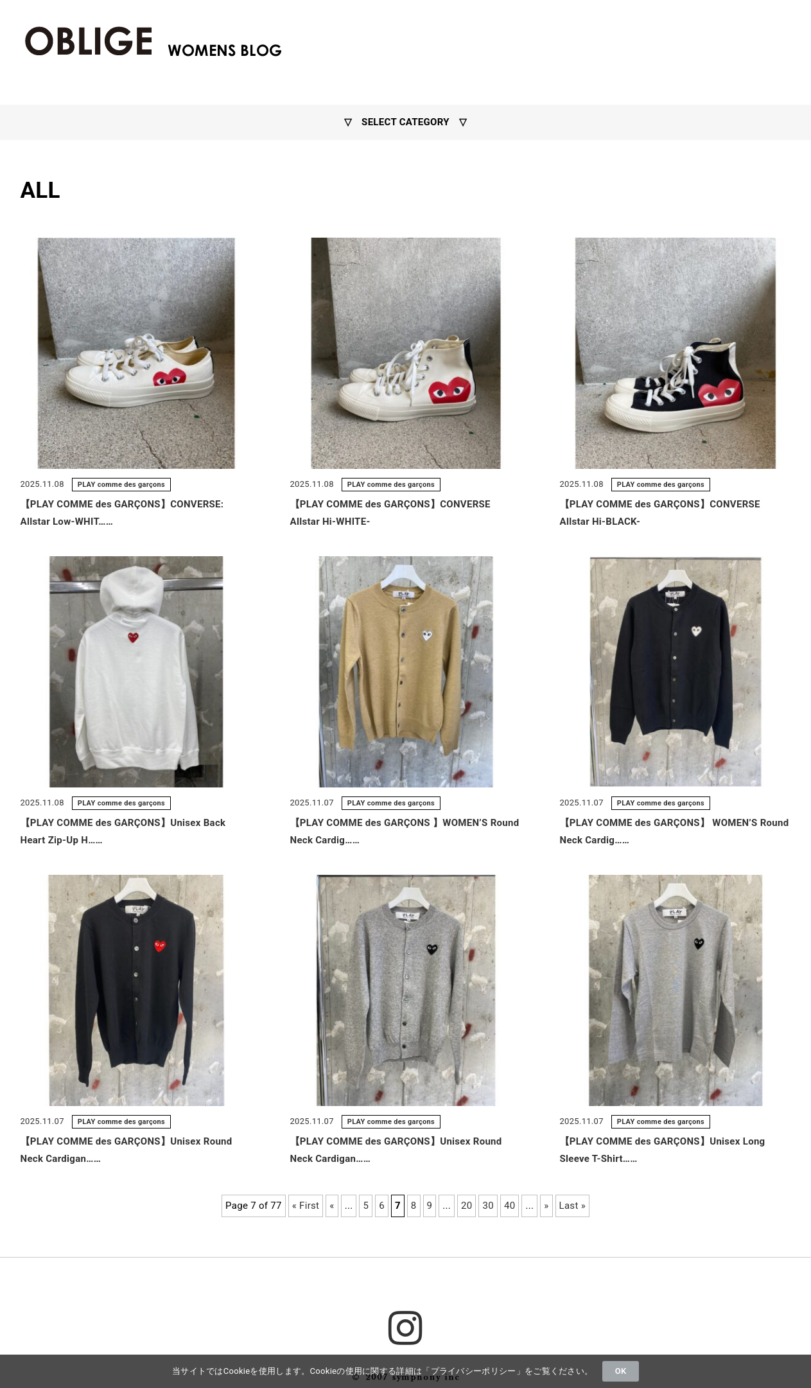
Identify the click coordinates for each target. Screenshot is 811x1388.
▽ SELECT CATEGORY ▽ (405, 122)
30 (487, 1205)
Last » (572, 1205)
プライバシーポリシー (473, 1371)
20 (466, 1205)
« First (306, 1205)
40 (509, 1205)
